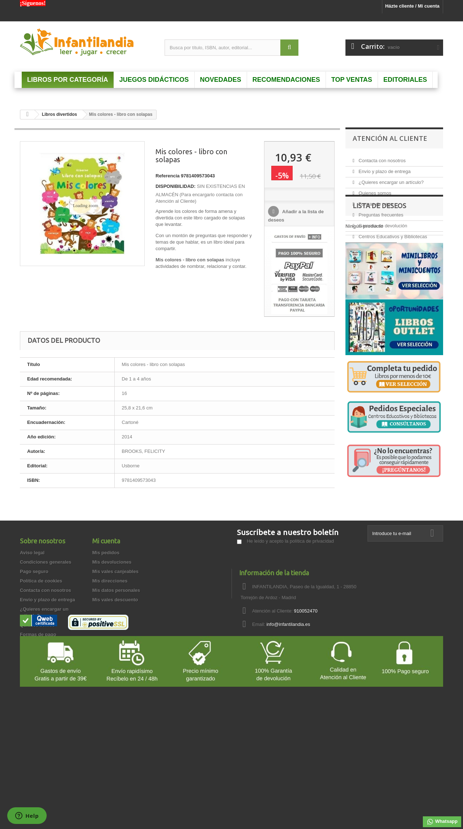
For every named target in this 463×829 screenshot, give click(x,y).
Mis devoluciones (111, 622)
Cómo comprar (36, 732)
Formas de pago (375, 201)
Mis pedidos (105, 613)
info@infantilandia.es (288, 684)
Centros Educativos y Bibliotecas (392, 233)
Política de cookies (41, 641)
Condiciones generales (45, 622)
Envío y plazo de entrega (384, 168)
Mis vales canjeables (115, 632)
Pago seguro (34, 632)
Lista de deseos (379, 261)
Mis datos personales (116, 650)
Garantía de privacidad (45, 723)
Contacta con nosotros (381, 157)
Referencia (167, 175)
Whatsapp (442, 821)
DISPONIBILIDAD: (176, 186)
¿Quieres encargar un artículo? (390, 179)
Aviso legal (32, 613)
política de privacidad (312, 601)
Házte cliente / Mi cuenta (412, 6)
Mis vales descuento (115, 660)
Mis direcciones (110, 641)
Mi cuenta (106, 601)
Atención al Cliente (390, 138)
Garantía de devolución (382, 223)
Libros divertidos (59, 114)
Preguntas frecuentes (380, 212)
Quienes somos (374, 190)
